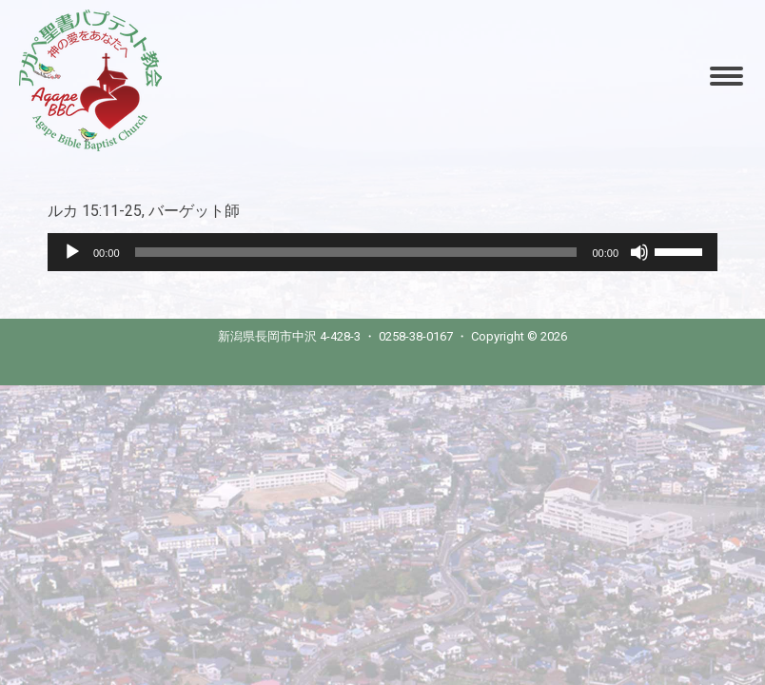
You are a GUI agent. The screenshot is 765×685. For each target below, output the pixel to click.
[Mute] (639, 252)
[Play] (72, 252)
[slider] (356, 252)
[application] (382, 252)
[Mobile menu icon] (726, 76)
